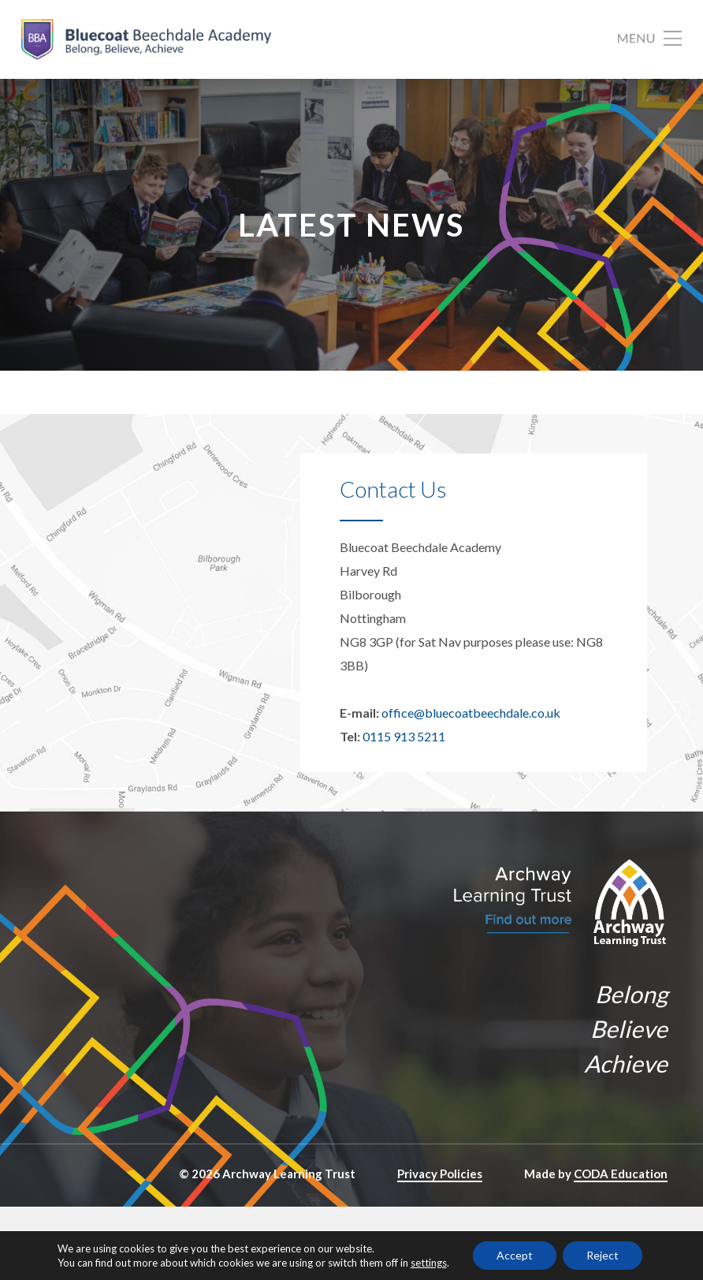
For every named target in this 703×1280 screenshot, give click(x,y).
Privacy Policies (439, 1173)
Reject (602, 1255)
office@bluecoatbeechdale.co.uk (470, 712)
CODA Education (621, 1173)
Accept (515, 1255)
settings (429, 1262)
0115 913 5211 (404, 736)
